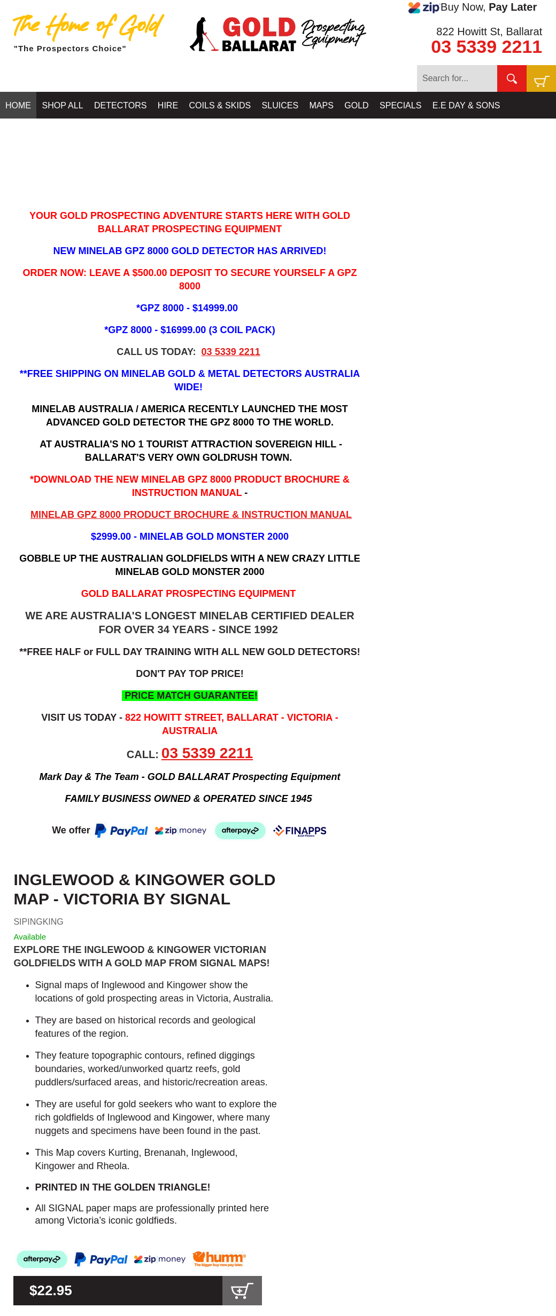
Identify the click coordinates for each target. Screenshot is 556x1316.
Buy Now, (472, 7)
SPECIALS (400, 105)
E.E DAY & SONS (466, 105)
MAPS (322, 105)
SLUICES (280, 105)
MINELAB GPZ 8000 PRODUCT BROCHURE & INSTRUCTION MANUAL (191, 514)
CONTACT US (32, 132)
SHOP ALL (62, 105)
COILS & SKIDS (220, 105)
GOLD (356, 105)
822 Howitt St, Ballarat (489, 31)
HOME (18, 105)
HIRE (168, 105)
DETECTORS (120, 105)
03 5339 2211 (486, 46)
